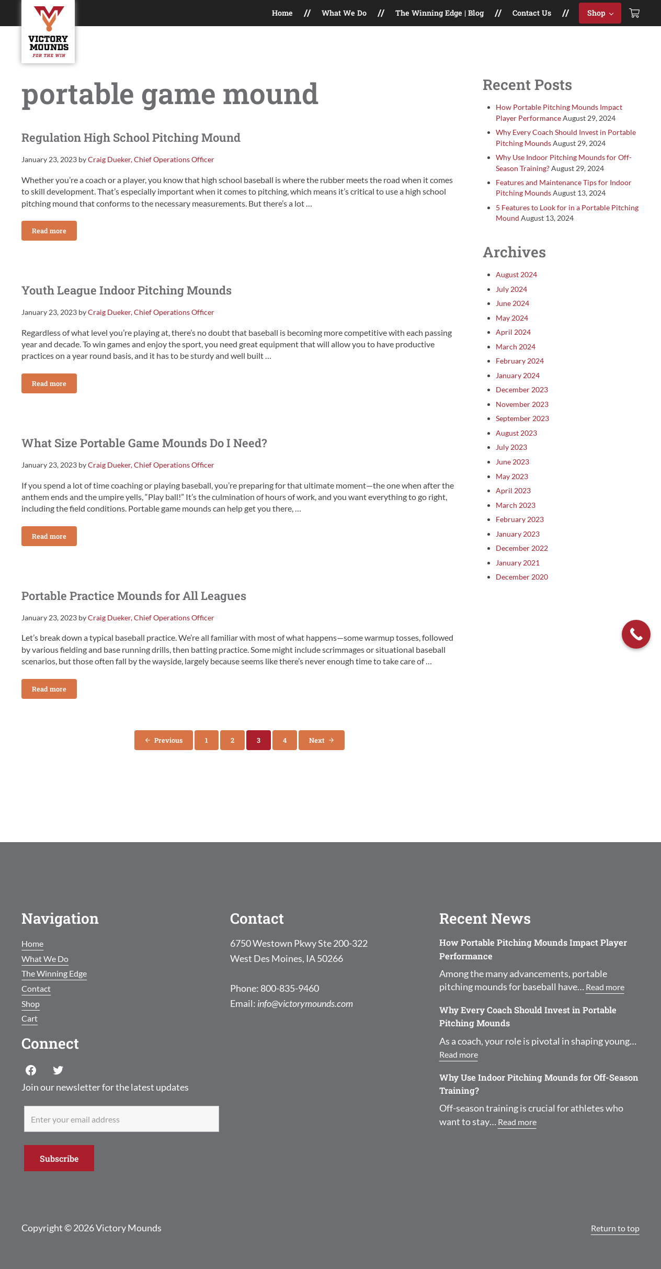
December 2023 (522, 400)
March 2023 (515, 516)
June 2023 (512, 473)
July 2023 (511, 459)
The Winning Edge (58, 973)
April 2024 (513, 343)
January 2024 (518, 386)
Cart (30, 1018)
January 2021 (518, 574)
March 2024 (515, 358)
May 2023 (512, 487)
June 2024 (512, 314)
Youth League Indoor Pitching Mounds (156, 308)
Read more (54, 249)
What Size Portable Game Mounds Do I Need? (179, 466)
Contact (37, 988)
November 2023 (522, 415)
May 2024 (512, 329)
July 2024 (511, 300)
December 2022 (522, 559)
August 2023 (516, 444)
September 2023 (522, 429)
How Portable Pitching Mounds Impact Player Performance (524, 948)
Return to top (612, 1227)
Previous (168, 770)
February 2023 (519, 530)
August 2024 (516, 285)
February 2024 (519, 372)
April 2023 (513, 501)
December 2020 (522, 588)
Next (317, 770)
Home (34, 943)
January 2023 (518, 545)
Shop (31, 1003)
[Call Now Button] (636, 634)
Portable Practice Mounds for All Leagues (166, 623)
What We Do (47, 958)
